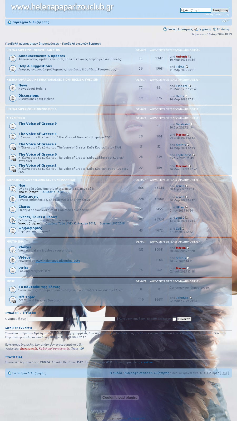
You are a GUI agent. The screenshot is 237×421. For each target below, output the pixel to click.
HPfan (180, 207)
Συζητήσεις (28, 196)
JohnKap (182, 297)
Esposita (181, 86)
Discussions (28, 95)
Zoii (178, 228)
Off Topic (26, 297)
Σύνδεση (223, 29)
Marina (181, 134)
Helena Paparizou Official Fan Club (33, 50)
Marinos (181, 166)
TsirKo (180, 66)
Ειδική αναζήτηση (217, 14)
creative (147, 362)
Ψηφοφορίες (30, 228)
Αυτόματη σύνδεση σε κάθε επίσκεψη (147, 318)
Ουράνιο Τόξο (53, 191)
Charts (24, 206)
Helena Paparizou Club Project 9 (31, 109)
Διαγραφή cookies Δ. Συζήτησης (147, 372)
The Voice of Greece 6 (37, 154)
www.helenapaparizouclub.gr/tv (58, 260)
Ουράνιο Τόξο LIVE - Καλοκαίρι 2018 (70, 223)
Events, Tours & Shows (37, 217)
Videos (24, 257)
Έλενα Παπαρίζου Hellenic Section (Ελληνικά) (41, 179)
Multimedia (15, 241)
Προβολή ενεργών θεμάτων (81, 43)
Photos (24, 247)
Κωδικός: (72, 318)
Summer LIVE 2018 (112, 223)
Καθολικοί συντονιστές (54, 348)
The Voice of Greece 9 (37, 123)
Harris (180, 96)
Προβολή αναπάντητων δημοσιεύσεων (32, 43)
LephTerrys (183, 155)
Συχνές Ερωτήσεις (180, 29)
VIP (81, 348)
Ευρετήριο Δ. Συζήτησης (30, 22)
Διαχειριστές (28, 348)
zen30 (180, 186)
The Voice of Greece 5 (37, 165)
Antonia (181, 56)
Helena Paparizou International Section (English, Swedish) (52, 79)
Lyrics (23, 267)
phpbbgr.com (136, 418)
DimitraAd (183, 124)
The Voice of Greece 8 (37, 134)
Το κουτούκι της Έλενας (39, 287)
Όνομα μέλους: (16, 318)
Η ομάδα (116, 372)
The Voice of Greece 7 (37, 144)
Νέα (21, 185)
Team (74, 348)
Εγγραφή (205, 29)
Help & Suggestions (35, 66)
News (23, 85)
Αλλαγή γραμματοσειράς (225, 21)
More (11, 281)
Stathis (181, 144)
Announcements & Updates (41, 56)
